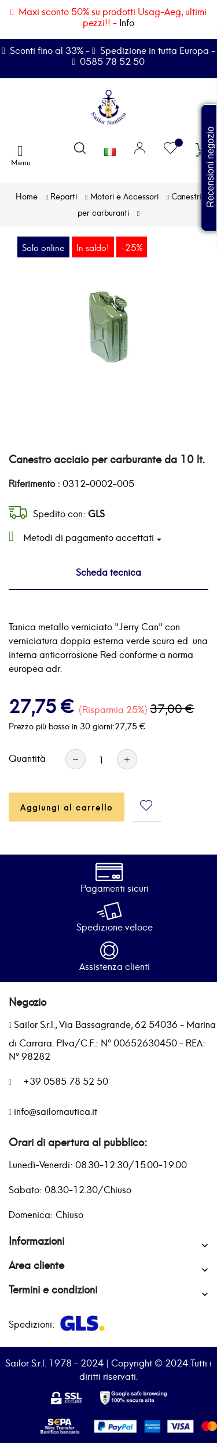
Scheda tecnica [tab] (108, 571)
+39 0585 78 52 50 (65, 1080)
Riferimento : (34, 483)
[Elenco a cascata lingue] (110, 149)
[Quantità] (101, 759)
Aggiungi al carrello (66, 806)
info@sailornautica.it (55, 1110)
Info (126, 21)
